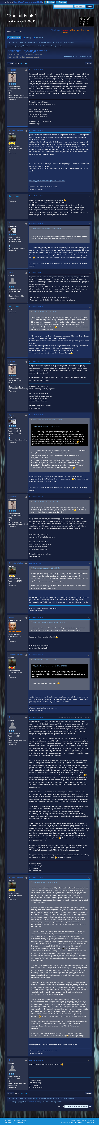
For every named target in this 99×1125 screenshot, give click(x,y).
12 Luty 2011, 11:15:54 (36, 877)
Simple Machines (21, 1120)
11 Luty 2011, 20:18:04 (36, 563)
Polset (11, 223)
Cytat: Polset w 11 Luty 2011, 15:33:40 (45, 502)
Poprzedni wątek (70, 56)
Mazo (11, 273)
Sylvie (38, 46)
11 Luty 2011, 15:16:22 (36, 272)
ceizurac (12, 70)
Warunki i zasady (82, 1120)
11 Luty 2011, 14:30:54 (36, 196)
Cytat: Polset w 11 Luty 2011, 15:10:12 (45, 312)
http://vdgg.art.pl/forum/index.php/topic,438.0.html (47, 181)
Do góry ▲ (91, 1120)
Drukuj (88, 63)
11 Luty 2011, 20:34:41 (36, 654)
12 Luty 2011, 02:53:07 (36, 717)
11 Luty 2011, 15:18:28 (36, 306)
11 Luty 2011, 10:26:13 (36, 130)
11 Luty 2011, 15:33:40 (36, 415)
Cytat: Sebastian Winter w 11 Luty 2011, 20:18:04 (49, 622)
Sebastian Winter (16, 130)
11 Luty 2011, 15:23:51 (36, 361)
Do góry (10, 1093)
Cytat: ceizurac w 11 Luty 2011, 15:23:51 (46, 568)
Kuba (11, 717)
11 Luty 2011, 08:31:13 (36, 70)
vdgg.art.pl (64, 30)
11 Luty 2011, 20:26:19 (36, 617)
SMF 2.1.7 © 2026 (10, 1120)
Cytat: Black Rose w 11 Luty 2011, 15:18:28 (47, 420)
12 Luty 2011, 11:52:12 (36, 1060)
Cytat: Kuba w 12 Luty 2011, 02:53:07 (45, 882)
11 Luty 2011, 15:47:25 (36, 496)
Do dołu (10, 63)
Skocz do (61, 1106)
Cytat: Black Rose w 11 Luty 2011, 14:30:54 (47, 228)
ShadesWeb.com (21, 1122)
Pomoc (73, 1120)
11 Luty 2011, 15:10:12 (36, 223)
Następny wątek (85, 56)
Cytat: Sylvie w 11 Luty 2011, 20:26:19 (45, 660)
